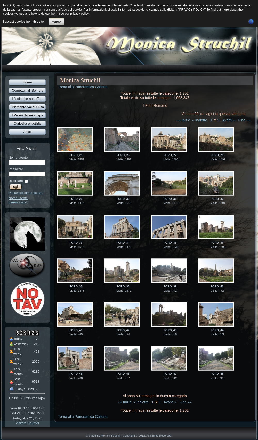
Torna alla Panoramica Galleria (82, 87)
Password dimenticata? (26, 193)
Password (16, 169)
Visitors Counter (27, 423)
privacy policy (79, 13)
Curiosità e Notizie (27, 123)
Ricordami (16, 181)
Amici (27, 132)
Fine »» (244, 120)
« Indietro (199, 120)
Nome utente (18, 157)
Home (27, 82)
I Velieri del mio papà (27, 115)
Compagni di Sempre (27, 90)
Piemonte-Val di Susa (28, 107)
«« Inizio (183, 120)
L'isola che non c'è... (27, 99)
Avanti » (228, 120)
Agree (56, 21)
